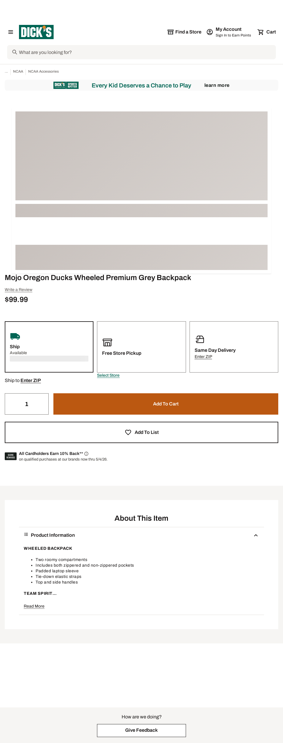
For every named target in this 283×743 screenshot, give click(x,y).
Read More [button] (34, 606)
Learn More (217, 85)
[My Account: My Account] (229, 32)
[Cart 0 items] (267, 32)
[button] (108, 375)
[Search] (147, 52)
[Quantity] (27, 404)
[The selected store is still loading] (184, 32)
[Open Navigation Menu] (10, 32)
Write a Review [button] (18, 289)
